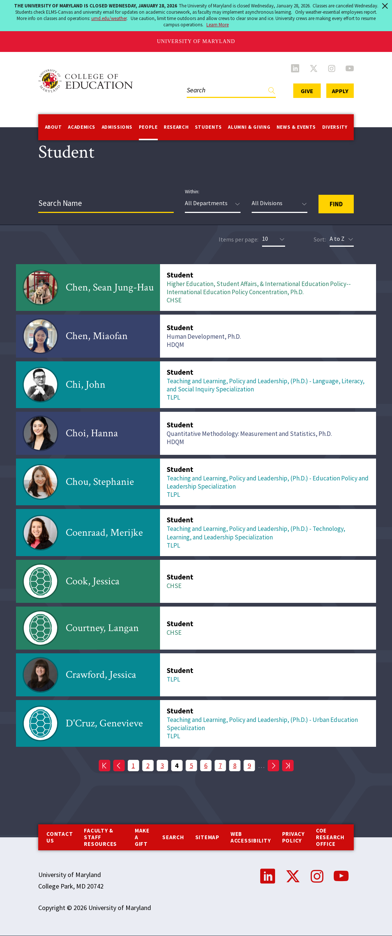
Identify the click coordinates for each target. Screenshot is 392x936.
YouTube (350, 68)
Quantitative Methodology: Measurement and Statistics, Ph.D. (249, 434)
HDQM (175, 345)
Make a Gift (142, 837)
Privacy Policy (293, 837)
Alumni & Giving (249, 127)
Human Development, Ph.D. (204, 336)
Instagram (331, 68)
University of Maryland (196, 41)
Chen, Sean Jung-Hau (110, 287)
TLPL (173, 397)
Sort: (320, 239)
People (148, 127)
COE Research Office (330, 837)
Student (180, 274)
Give (307, 91)
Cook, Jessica (93, 581)
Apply (340, 91)
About (53, 127)
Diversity (334, 127)
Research (176, 127)
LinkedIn (295, 68)
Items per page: (238, 239)
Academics (81, 127)
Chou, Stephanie (100, 482)
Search (173, 837)
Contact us (59, 837)
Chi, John (85, 384)
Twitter (314, 68)
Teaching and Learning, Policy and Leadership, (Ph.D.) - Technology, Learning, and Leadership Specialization (256, 533)
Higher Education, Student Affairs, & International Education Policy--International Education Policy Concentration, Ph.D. (259, 288)
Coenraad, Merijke (104, 532)
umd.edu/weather (109, 18)
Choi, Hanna (92, 433)
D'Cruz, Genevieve (104, 723)
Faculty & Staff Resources (100, 837)
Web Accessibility (251, 837)
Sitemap (207, 837)
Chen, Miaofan (97, 336)
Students (208, 127)
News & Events (296, 127)
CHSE (174, 300)
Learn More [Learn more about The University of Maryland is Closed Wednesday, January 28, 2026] (217, 25)
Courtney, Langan (102, 628)
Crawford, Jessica (101, 675)
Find (272, 92)
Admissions (117, 127)
